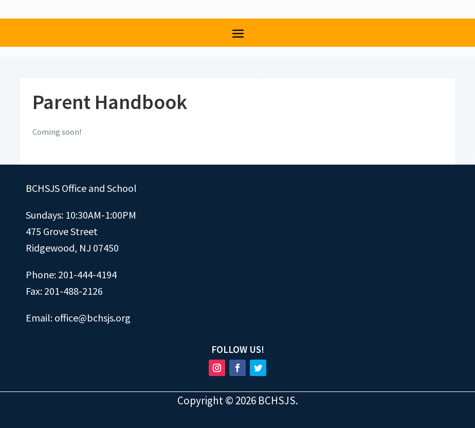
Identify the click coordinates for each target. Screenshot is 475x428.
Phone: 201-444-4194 (71, 274)
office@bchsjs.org (92, 317)
